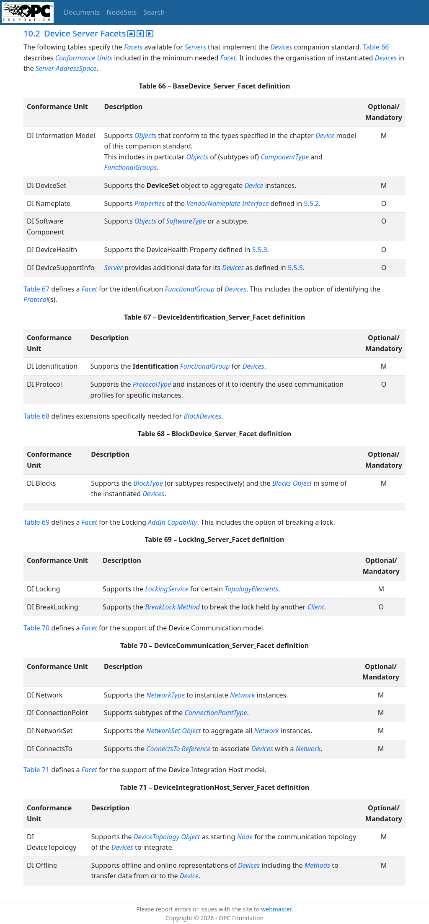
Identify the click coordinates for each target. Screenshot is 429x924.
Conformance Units (83, 57)
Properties (149, 203)
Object (302, 483)
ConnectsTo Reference (178, 748)
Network (242, 695)
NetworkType (165, 695)
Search (154, 12)
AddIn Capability (172, 522)
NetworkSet (163, 730)
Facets (133, 47)
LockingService (167, 588)
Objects (145, 135)
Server (113, 267)
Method (188, 607)
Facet (228, 57)
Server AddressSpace (66, 68)
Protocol (35, 299)
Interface (255, 203)
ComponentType (285, 156)
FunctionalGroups (130, 167)
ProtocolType (152, 384)
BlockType (148, 483)
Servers (195, 47)
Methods (317, 865)
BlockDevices (202, 416)
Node (245, 836)
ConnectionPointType (215, 712)
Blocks (281, 483)
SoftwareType (186, 221)
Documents (82, 12)
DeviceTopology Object (167, 836)
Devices (281, 47)
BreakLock (160, 607)
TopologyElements (251, 588)
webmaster (276, 909)
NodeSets (122, 12)
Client (316, 607)
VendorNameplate (213, 203)
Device (324, 135)
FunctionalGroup (190, 289)
